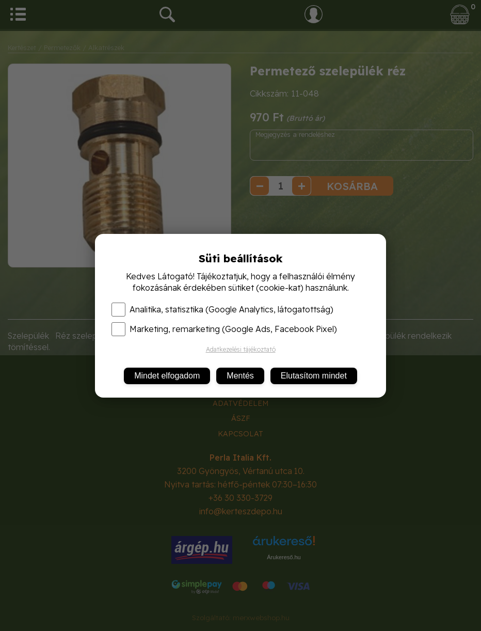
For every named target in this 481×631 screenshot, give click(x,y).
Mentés (240, 375)
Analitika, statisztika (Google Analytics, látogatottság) (222, 309)
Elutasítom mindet (314, 375)
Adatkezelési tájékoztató (241, 349)
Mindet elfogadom (167, 375)
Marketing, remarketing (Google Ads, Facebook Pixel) (224, 329)
